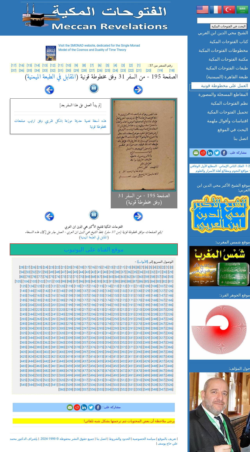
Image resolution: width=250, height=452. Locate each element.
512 (123, 380)
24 (45, 267)
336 (92, 338)
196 (92, 305)
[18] (171, 70)
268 (154, 324)
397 (85, 352)
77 (40, 277)
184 (31, 300)
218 (77, 310)
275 (100, 324)
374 (108, 347)
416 (92, 356)
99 (63, 281)
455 (100, 366)
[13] (44, 65)
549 (146, 389)
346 (169, 342)
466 (169, 371)
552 (123, 389)
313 (116, 333)
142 (46, 291)
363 (38, 342)
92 (105, 281)
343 (38, 338)
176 (92, 300)
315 (100, 333)
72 (69, 277)
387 (162, 352)
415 (100, 356)
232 (123, 314)
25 (39, 267)
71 (75, 277)
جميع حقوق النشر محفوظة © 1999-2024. (67, 439)
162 (46, 295)
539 (69, 385)
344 (31, 338)
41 (99, 272)
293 (116, 328)
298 (77, 328)
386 (169, 352)
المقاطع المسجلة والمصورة (223, 94)
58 (152, 277)
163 (38, 295)
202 (46, 305)
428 (154, 361)
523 (38, 380)
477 (85, 371)
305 (23, 328)
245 (23, 314)
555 (100, 389)
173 (116, 300)
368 (154, 347)
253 (116, 319)
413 (116, 356)
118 (77, 286)
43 (87, 272)
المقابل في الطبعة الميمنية (51, 76)
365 (23, 342)
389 (146, 352)
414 (108, 356)
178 (77, 300)
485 (23, 371)
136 (92, 291)
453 (116, 366)
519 (69, 380)
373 (116, 347)
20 (69, 267)
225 (23, 310)
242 (46, 314)
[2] (131, 65)
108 (154, 286)
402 (46, 352)
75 (52, 277)
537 (85, 385)
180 (62, 300)
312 (123, 333)
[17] (13, 65)
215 (100, 310)
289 (146, 328)
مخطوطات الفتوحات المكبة (223, 50)
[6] (100, 65)
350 (139, 342)
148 (154, 295)
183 (38, 300)
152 (123, 295)
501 (54, 375)
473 (116, 371)
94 (93, 281)
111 (131, 286)
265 (23, 319)
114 (108, 286)
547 (162, 389)
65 (111, 277)
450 (139, 366)
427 (162, 361)
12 (117, 267)
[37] (13, 70)
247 (162, 319)
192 (123, 305)
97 (75, 281)
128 (154, 291)
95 (87, 281)
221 (54, 310)
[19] (160, 70)
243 (38, 314)
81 (170, 281)
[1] (139, 65)
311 (131, 333)
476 (92, 371)
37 (123, 272)
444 (31, 361)
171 (131, 300)
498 (77, 375)
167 (162, 300)
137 (85, 291)
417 (85, 356)
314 (108, 333)
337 (85, 338)
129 (146, 291)
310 (139, 333)
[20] (148, 70)
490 (139, 375)
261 (54, 319)
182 (46, 300)
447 (162, 366)
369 (146, 347)
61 (135, 277)
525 (23, 380)
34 (141, 272)
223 (38, 310)
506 (169, 380)
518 (77, 380)
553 (116, 389)
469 (146, 371)
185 (23, 300)
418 (77, 356)
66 (105, 277)
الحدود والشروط (119, 439)
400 (62, 352)
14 (105, 267)
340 (62, 338)
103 (33, 281)
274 (108, 324)
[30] (68, 70)
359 (69, 342)
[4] (115, 65)
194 (108, 305)
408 (154, 356)
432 (123, 361)
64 (117, 277)
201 (54, 305)
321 (54, 333)
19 (75, 267)
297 (85, 328)
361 (54, 342)
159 (69, 295)
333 (116, 338)
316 (92, 333)
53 (28, 272)
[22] (130, 70)
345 (23, 338)
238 (77, 314)
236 (92, 314)
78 (34, 277)
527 (162, 385)
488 (154, 375)
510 (139, 380)
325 (23, 333)
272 (123, 324)
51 (40, 272)
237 (85, 314)
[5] (107, 65)
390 (139, 352)
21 (63, 267)
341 (54, 338)
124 (31, 286)
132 (123, 291)
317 (85, 333)
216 (92, 310)
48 (57, 272)
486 (169, 375)
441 (54, 361)
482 (46, 371)
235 (100, 314)
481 (54, 371)
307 (162, 333)
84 (152, 281)
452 (123, 366)
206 (169, 310)
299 (69, 328)
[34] (37, 70)
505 (23, 375)
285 (23, 324)
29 (170, 272)
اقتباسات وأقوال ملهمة (227, 120)
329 (146, 338)
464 (31, 366)
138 (77, 291)
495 (100, 375)
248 (154, 319)
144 (31, 291)
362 (46, 342)
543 (38, 385)
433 (116, 361)
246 (169, 319)
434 (108, 361)
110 (139, 286)
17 (87, 267)
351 (131, 342)
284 (31, 324)
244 (31, 314)
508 (154, 380)
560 (62, 389)
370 (139, 347)
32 (152, 272)
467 (162, 371)
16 (93, 267)
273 (116, 324)
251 (131, 319)
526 (169, 385)
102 (41, 281)
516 (92, 380)
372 (123, 347)
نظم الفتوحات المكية (229, 103)
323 (38, 333)
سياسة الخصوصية (143, 439)
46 (69, 272)
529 (146, 385)
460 (62, 366)
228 (154, 314)
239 (69, 314)
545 (23, 385)
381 (54, 347)
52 (34, 272)
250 (139, 319)
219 (69, 310)
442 (46, 361)
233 (116, 314)
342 (46, 338)
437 (85, 361)
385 (23, 347)
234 (108, 314)
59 (147, 277)
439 (69, 361)
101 (49, 281)
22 (57, 267)
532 (123, 385)
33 (147, 272)
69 (87, 277)
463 (38, 366)
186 (169, 305)
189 (146, 305)
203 (38, 305)
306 (169, 333)
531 (131, 385)
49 (52, 272)
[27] (91, 70)
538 (77, 385)
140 (62, 291)
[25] (107, 70)
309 (146, 333)
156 (92, 295)
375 (100, 347)
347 (162, 342)
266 (169, 324)
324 (31, 333)
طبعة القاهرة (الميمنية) (227, 76)
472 (123, 371)
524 (31, 380)
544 (31, 385)
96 (81, 281)
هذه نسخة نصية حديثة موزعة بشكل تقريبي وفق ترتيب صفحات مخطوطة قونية (60, 124)
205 (23, 305)
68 (93, 277)
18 (81, 267)
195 (100, 305)
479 (69, 371)
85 (147, 281)
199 (69, 305)
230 (139, 314)
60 (141, 277)
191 (131, 305)
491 (131, 375)
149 (146, 295)
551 (131, 389)
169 (146, 300)
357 (85, 342)
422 (46, 356)
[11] (60, 65)
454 (108, 366)
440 (62, 361)
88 (129, 281)
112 (123, 286)
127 (162, 291)
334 (108, 338)
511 (131, 380)
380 (62, 347)
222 (46, 310)
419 (69, 356)
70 (81, 277)
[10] (68, 65)
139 (69, 291)
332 (123, 338)
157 (85, 295)
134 (108, 291)
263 (38, 319)
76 (46, 277)
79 (28, 277)
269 (146, 324)
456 (92, 366)
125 (23, 286)
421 (54, 356)
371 (131, 347)
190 (139, 305)
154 (108, 295)
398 (77, 352)
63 (123, 277)
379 (69, 347)
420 (62, 356)
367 (162, 347)
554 (108, 389)
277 (85, 324)
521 (54, 380)
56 (164, 277)
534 (108, 385)
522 (46, 380)
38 (117, 272)
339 (69, 338)
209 (146, 310)
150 (139, 295)
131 (131, 291)
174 (108, 300)
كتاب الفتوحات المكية (229, 41)
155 (100, 295)
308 (154, 333)
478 (77, 371)
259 (69, 319)
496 (92, 375)
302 (46, 328)
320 (62, 333)
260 (62, 319)
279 (69, 324)
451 (131, 366)
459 (69, 366)
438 (77, 361)
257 (85, 319)
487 (162, 375)
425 (23, 356)
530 (139, 385)
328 (154, 338)
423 (38, 356)
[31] (60, 70)
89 (123, 281)
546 (169, 389)
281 (54, 324)
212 (123, 310)
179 (69, 300)
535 (100, 385)
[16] (21, 65)
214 (108, 310)
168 (154, 300)
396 (92, 352)
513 (116, 380)
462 (46, 366)
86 (141, 281)
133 (116, 291)
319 (69, 333)
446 (169, 366)
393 (116, 352)
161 (54, 295)
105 (18, 281)
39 (111, 272)
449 (146, 366)
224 (31, 310)
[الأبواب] (143, 262)
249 (146, 319)
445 (23, 361)
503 (38, 375)
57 (159, 277)
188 (154, 305)
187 (162, 305)
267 (162, 324)
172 (123, 300)
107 (162, 286)
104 (26, 281)
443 (38, 361)
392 (123, 352)
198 (77, 305)
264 (31, 319)
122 (46, 286)
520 (62, 380)
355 (100, 342)
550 (139, 389)
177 (85, 300)
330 (139, 338)
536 (92, 385)
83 (159, 281)
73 (63, 277)
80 (22, 277)
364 (31, 342)
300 (62, 328)
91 (111, 281)
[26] (99, 70)
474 (108, 371)
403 (38, 352)
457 (85, 366)
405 (23, 352)
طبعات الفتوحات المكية (227, 67)
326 (169, 338)
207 (162, 310)
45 (75, 272)
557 (85, 389)
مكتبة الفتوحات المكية (228, 59)
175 (100, 300)
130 (139, 291)
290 (139, 328)
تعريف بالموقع (167, 439)
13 (111, 267)
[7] (92, 65)
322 (46, 333)
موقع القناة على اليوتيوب (94, 249)
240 (62, 314)
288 (154, 328)
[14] (37, 65)
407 (162, 356)
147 (162, 295)
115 (100, 286)
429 (146, 361)
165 (23, 295)
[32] (52, 70)
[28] (84, 70)
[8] (84, 65)
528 (154, 385)
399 (69, 352)
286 (169, 328)
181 (54, 300)
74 (57, 277)
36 (129, 272)
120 (62, 286)
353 (116, 342)
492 (123, 375)
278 (77, 324)
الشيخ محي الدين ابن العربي (223, 32)
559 (69, 389)
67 (99, 277)
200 (62, 305)
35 (135, 272)
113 (116, 286)
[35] (29, 70)
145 (23, 291)
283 (38, 324)
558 (77, 389)
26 (33, 267)
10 (128, 267)
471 (131, 371)
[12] (52, 65)
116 (92, 286)
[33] (44, 70)
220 (62, 310)
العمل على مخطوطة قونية (224, 85)
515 (100, 380)
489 (146, 375)
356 (92, 342)
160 (62, 295)
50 (46, 272)
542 (46, 385)
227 (162, 314)
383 (38, 347)
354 (108, 342)
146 (169, 295)
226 (169, 314)
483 (38, 371)
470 (139, 371)
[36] (21, 70)
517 (85, 380)
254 (108, 319)
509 (146, 380)
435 (100, 361)
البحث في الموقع (233, 129)
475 (100, 371)
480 (62, 371)
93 (99, 281)
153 (116, 295)
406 (169, 356)
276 (92, 324)
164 (31, 295)
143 (38, 291)
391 (131, 352)
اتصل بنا (241, 138)
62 (129, 277)
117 (85, 286)
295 (100, 328)
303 (38, 328)
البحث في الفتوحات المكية (229, 26)
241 (54, 314)
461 (54, 366)
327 (162, 338)
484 (31, 371)
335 (100, 338)
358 (77, 342)
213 (116, 310)
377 (85, 347)
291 (131, 328)
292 (123, 328)
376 (92, 347)
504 (31, 375)
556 (92, 389)
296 (92, 328)
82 (164, 281)
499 (69, 375)
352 (123, 342)
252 (123, 319)
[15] (29, 65)
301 (54, 328)
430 (139, 361)
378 (77, 347)
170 (139, 300)
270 (139, 324)
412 (123, 356)
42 (93, 272)
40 (105, 272)
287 (162, 328)
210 (139, 310)
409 (146, 356)
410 (139, 356)
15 (99, 267)
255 (100, 319)
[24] (115, 70)
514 (108, 380)
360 (62, 342)
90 (117, 281)
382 (46, 347)
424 (31, 356)
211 (131, 310)
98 (69, 281)
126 (169, 291)
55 (170, 277)
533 (116, 385)
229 (146, 314)
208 (154, 310)
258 (77, 319)
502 (46, 375)
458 (77, 366)
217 (85, 310)
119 (69, 286)
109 (146, 286)
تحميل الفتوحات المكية (227, 111)
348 (154, 342)
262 (46, 319)
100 (56, 281)
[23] (123, 70)
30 (164, 272)
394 (108, 352)
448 (154, 366)
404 (31, 352)
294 (108, 328)
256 (92, 319)
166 (169, 300)
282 (46, 324)
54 (22, 272)
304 (31, 328)
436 (92, 361)
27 (27, 267)
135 (100, 291)
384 (31, 347)
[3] (123, 65)
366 (169, 347)
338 (77, 338)
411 (131, 356)
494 (108, 375)
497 (85, 375)
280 (62, 324)
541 (54, 385)
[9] (76, 65)
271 (131, 324)
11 (123, 267)
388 (154, 352)
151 (131, 295)
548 (154, 389)
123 (38, 286)
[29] (76, 70)
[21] (138, 70)
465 (23, 366)
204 (31, 305)
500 (62, 375)
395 (100, 352)
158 (77, 295)
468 (154, 371)
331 (131, 338)
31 (159, 272)
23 (51, 267)
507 (162, 380)
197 (85, 305)
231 (131, 314)
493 (116, 375)
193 (116, 305)
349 (146, 342)
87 (135, 281)
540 (62, 385)
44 (81, 272)
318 (77, 333)
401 (54, 352)
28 (21, 267)
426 (169, 361)
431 (131, 361)
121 (54, 286)
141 (54, 291)
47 (63, 272)
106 (169, 286)
